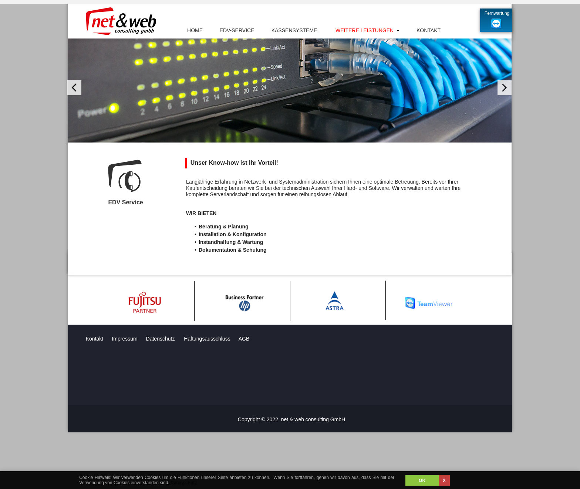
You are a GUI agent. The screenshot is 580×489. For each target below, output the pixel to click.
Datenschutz (184, 482)
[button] (74, 87)
